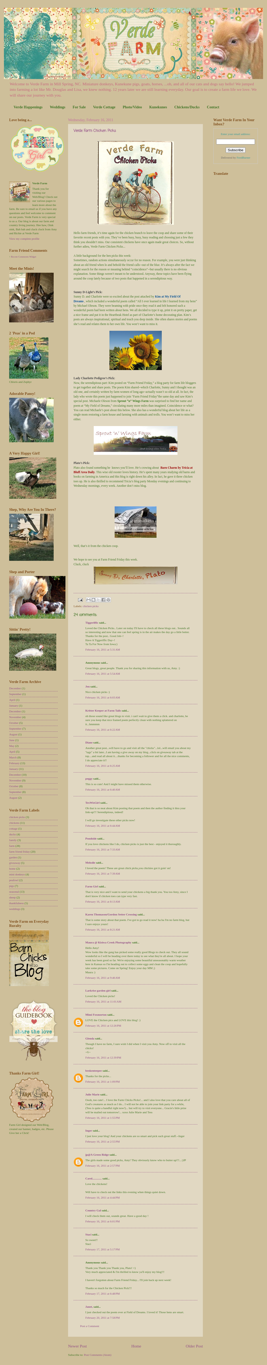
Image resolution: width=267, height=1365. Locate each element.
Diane (89, 742)
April (12, 699)
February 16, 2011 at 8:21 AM (102, 929)
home (12, 868)
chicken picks (90, 606)
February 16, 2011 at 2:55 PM (102, 1141)
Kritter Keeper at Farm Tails (103, 710)
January (13, 705)
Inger (88, 1130)
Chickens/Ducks (186, 107)
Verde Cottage (104, 107)
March (13, 757)
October (14, 722)
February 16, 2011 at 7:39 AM (102, 873)
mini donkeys (17, 874)
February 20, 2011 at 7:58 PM (102, 1317)
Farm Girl (91, 886)
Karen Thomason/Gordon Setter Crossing (111, 914)
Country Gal (93, 1210)
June (11, 740)
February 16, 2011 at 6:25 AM (102, 765)
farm (12, 845)
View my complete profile (24, 238)
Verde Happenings (28, 107)
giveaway (14, 862)
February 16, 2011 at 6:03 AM (102, 697)
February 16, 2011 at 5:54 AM (102, 673)
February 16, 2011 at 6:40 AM (102, 789)
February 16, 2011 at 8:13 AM (102, 901)
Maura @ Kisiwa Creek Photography (108, 942)
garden (13, 857)
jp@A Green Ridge (97, 1154)
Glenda (89, 1038)
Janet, (89, 1306)
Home (136, 1346)
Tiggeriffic (91, 622)
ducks (12, 834)
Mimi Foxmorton (96, 1014)
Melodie (90, 862)
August (13, 734)
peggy (89, 778)
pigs (11, 885)
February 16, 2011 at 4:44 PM (102, 1197)
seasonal (14, 891)
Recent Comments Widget (23, 256)
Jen (87, 686)
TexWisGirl (92, 802)
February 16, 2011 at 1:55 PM (102, 1117)
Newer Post (77, 1346)
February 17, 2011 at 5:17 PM (102, 1249)
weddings (14, 908)
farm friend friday (19, 851)
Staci (88, 1234)
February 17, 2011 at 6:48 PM (102, 1293)
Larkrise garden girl (97, 990)
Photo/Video (132, 107)
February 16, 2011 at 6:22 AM (102, 729)
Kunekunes (158, 107)
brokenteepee (93, 1070)
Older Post (194, 1346)
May (11, 745)
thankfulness (16, 903)
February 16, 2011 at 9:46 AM (102, 977)
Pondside (91, 838)
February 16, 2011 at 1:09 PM (102, 1081)
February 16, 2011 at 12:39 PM (103, 1057)
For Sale (79, 107)
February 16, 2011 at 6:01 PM (102, 1221)
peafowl (14, 880)
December (15, 688)
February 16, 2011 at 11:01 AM (103, 1001)
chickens (14, 822)
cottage (13, 828)
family (13, 840)
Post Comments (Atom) (98, 1354)
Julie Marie (92, 1094)
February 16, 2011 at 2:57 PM (102, 1165)
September (15, 694)
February (14, 763)
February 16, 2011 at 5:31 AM (102, 649)
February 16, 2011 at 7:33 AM (102, 849)
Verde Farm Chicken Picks (95, 131)
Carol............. (93, 1178)
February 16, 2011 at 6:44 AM (102, 825)
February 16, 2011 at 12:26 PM (103, 1025)
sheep (12, 897)
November (15, 717)
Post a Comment (89, 1326)
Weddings (57, 107)
